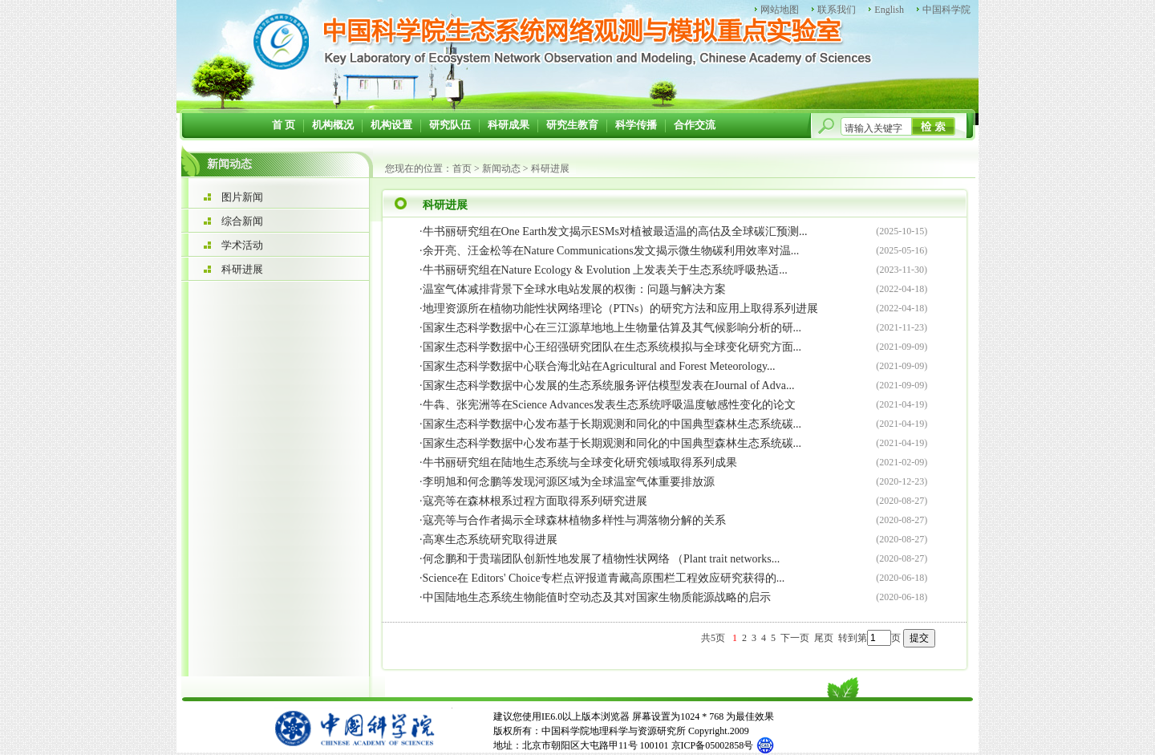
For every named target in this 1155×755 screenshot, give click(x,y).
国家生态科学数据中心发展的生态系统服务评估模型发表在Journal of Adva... (609, 386)
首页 (462, 168)
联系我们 (836, 9)
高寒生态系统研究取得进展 (490, 540)
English (889, 9)
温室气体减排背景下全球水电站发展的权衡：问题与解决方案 (574, 289)
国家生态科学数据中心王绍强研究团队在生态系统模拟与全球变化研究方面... (612, 347)
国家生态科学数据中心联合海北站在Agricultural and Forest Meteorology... (599, 366)
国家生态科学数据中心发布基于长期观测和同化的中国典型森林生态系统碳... (612, 424)
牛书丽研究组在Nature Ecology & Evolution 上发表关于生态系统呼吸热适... (605, 270)
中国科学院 (946, 9)
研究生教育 (572, 125)
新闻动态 (501, 168)
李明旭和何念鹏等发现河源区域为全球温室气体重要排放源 (569, 482)
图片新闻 (242, 197)
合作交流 (694, 125)
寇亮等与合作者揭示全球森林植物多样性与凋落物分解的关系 (574, 520)
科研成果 (508, 125)
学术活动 (242, 245)
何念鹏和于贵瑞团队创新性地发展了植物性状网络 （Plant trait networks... (601, 559)
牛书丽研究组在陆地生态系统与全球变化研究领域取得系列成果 (580, 463)
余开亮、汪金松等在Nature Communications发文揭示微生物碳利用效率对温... (611, 251)
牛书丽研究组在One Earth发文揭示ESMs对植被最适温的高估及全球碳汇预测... (615, 231)
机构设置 (391, 125)
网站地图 (779, 9)
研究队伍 (450, 125)
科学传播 (636, 125)
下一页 (794, 637)
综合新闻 (242, 221)
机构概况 (333, 125)
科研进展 (242, 269)
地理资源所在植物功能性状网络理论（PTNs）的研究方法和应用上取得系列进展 (621, 308)
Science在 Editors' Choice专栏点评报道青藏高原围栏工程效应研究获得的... (604, 578)
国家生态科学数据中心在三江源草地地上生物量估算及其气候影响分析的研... (612, 328)
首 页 (283, 125)
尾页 (823, 637)
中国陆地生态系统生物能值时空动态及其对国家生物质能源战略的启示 (597, 597)
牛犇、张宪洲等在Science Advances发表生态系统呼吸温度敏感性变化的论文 (609, 405)
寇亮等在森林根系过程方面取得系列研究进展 (535, 501)
